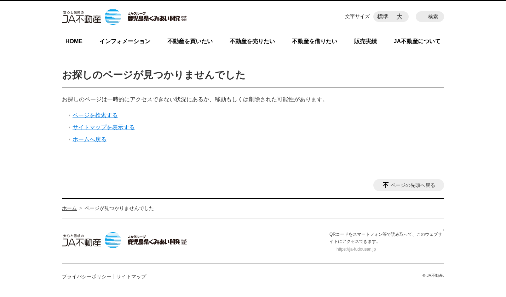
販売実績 (365, 41)
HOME (73, 41)
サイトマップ (131, 276)
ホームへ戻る (90, 139)
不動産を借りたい (314, 41)
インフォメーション (124, 41)
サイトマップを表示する (104, 127)
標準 (383, 16)
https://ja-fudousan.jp (356, 249)
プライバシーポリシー (86, 276)
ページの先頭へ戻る (413, 185)
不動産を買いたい (190, 41)
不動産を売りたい (252, 41)
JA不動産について (417, 41)
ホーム (69, 208)
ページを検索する (95, 115)
